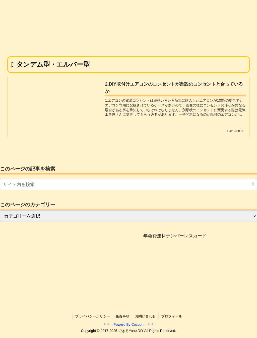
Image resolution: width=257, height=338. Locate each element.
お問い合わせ (145, 316)
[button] (252, 184)
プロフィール (171, 316)
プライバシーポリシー (92, 316)
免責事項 (122, 316)
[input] (128, 184)
